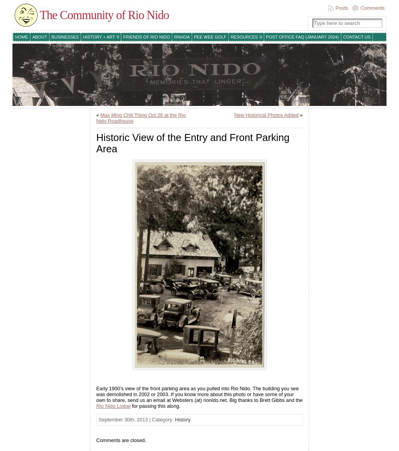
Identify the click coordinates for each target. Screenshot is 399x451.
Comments (372, 8)
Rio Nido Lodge (113, 406)
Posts (341, 8)
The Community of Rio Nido (104, 15)
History (183, 420)
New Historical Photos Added (266, 115)
